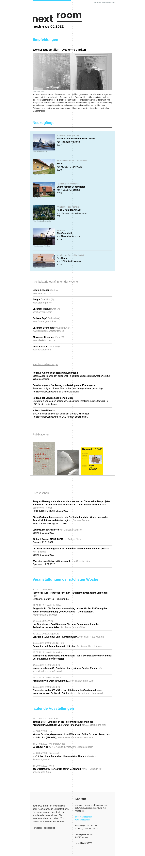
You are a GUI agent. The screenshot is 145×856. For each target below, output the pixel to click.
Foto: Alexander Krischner (42, 246)
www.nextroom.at (82, 820)
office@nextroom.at (83, 817)
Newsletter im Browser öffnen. (104, 2)
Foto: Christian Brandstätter (42, 221)
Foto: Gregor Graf (39, 174)
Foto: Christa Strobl (39, 198)
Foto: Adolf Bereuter (39, 267)
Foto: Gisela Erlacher (40, 151)
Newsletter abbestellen (44, 828)
